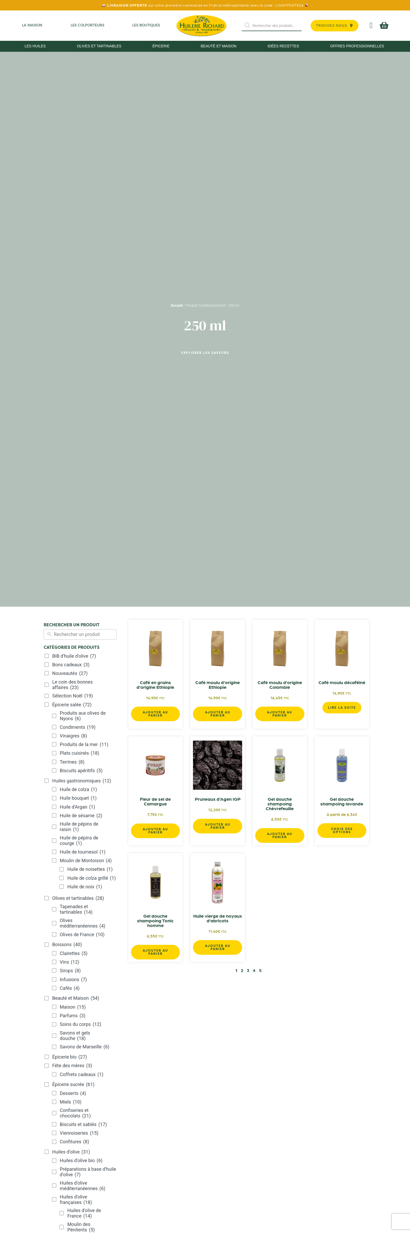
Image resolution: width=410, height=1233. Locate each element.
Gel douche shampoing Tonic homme (155, 920)
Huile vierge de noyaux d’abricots (217, 918)
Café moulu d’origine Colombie (280, 684)
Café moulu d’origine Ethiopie (217, 684)
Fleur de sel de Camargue (155, 801)
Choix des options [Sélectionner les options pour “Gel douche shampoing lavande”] (342, 830)
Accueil (177, 305)
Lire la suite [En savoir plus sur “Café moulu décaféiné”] (342, 707)
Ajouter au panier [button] (155, 714)
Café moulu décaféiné (341, 682)
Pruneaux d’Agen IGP (218, 799)
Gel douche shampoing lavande (341, 801)
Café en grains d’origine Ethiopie (155, 684)
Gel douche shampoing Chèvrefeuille (280, 803)
